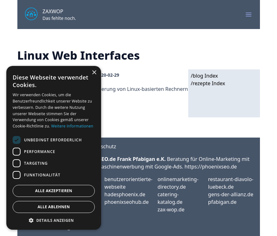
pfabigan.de (222, 201)
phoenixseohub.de (127, 201)
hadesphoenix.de (125, 194)
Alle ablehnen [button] (54, 206)
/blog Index (204, 75)
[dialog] (53, 148)
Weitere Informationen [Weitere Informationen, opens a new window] (72, 126)
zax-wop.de (171, 209)
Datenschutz (101, 146)
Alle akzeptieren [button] (53, 190)
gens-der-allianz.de (230, 194)
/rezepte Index (208, 83)
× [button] (94, 72)
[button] (54, 220)
